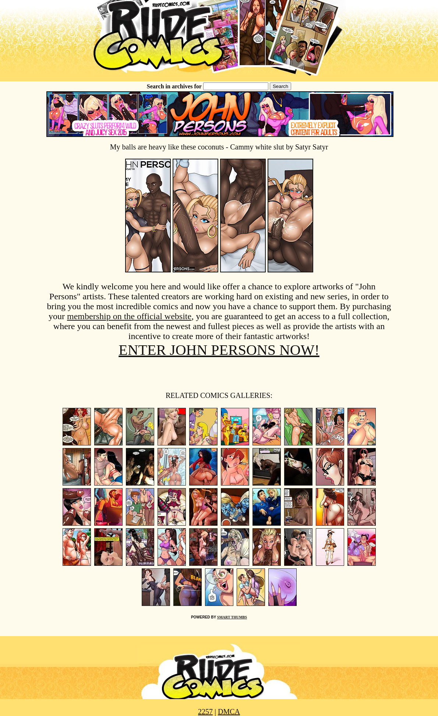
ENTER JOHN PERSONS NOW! (219, 350)
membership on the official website (129, 316)
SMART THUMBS (232, 617)
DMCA (229, 712)
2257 (205, 712)
